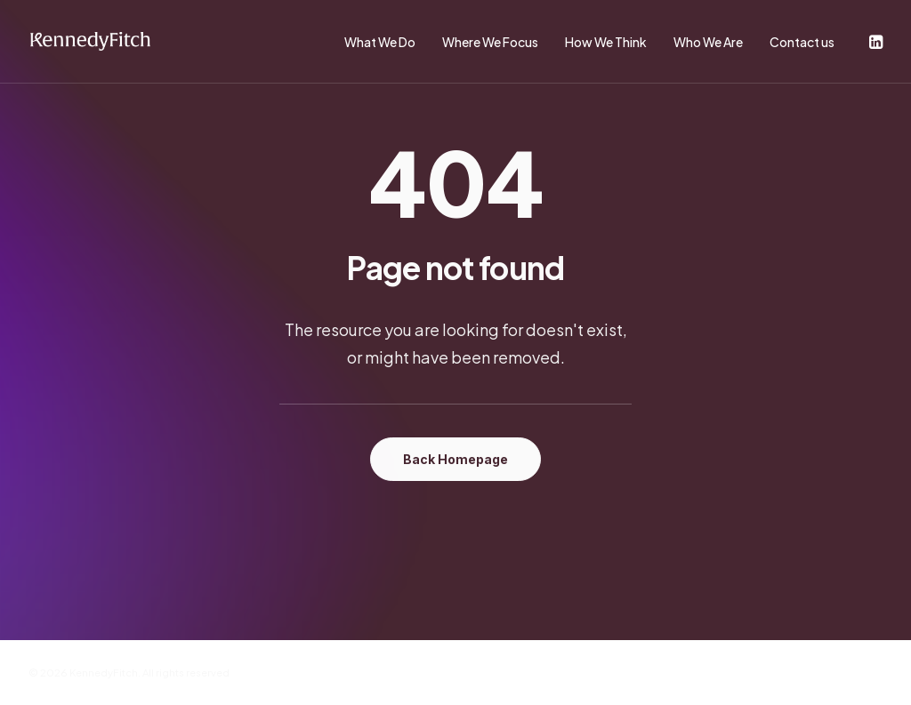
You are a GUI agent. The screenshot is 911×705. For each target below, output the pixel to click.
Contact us (802, 42)
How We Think (606, 42)
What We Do (379, 42)
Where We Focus (490, 42)
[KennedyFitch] (89, 42)
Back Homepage (455, 459)
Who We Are (708, 42)
